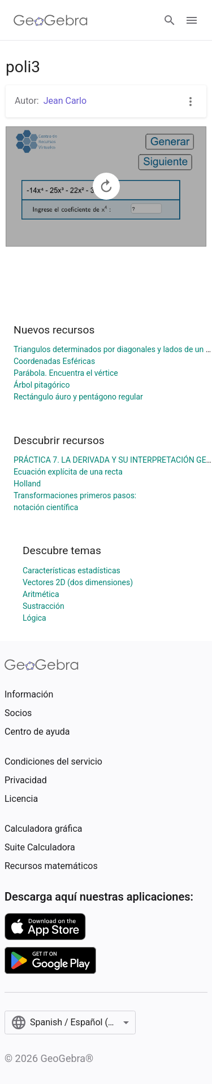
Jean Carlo (65, 100)
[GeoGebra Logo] (51, 20)
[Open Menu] (191, 20)
